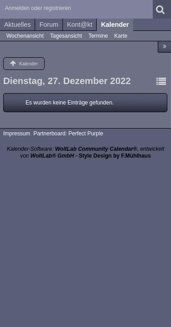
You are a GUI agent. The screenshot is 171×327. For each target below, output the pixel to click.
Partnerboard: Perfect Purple (68, 133)
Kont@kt (79, 24)
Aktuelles (17, 24)
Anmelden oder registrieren (38, 8)
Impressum (16, 133)
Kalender (115, 24)
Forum (48, 24)
